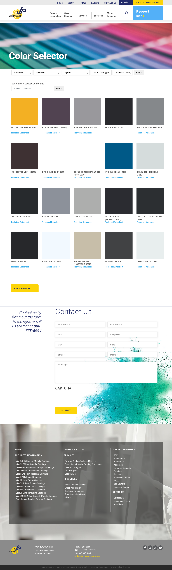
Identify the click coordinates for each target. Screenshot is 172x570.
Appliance (118, 464)
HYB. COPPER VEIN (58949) (23, 172)
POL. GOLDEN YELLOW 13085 (24, 127)
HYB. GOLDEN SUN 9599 (53, 172)
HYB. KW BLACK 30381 (21, 217)
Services (83, 16)
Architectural (119, 458)
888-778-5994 (33, 328)
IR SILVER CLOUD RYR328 (85, 127)
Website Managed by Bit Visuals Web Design (113, 567)
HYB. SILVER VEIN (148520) (54, 127)
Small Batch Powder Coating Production (83, 464)
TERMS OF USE (60, 567)
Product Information (55, 14)
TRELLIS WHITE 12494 (146, 261)
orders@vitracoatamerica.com (87, 556)
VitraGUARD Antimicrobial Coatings (32, 470)
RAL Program (71, 470)
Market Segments (112, 14)
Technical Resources (74, 491)
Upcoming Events (122, 501)
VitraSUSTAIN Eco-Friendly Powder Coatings (36, 496)
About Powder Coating (75, 484)
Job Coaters (119, 484)
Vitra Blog (118, 504)
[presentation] (75, 398)
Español (125, 3)
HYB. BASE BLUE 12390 (115, 172)
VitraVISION (70, 473)
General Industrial (122, 477)
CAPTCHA (63, 388)
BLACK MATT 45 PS (114, 127)
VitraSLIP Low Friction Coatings (30, 483)
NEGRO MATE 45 (18, 261)
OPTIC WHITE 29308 (51, 261)
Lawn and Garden (121, 487)
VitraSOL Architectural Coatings (30, 486)
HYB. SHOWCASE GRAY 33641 (149, 127)
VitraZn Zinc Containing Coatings (31, 492)
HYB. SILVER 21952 (51, 217)
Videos (68, 497)
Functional (118, 474)
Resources (98, 16)
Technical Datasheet (20, 133)
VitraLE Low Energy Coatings (29, 480)
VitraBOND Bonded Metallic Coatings (33, 461)
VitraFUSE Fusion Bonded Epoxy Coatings (35, 467)
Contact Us (119, 498)
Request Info (142, 14)
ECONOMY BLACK (113, 261)
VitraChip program (73, 467)
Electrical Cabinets (122, 468)
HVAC (116, 480)
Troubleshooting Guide (75, 494)
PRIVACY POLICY (48, 567)
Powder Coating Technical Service (80, 461)
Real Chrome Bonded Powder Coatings (34, 499)
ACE (115, 455)
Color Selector (68, 14)
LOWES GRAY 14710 (83, 217)
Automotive (119, 461)
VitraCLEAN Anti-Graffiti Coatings (31, 464)
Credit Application (73, 487)
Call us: (147, 2)
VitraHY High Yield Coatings (28, 477)
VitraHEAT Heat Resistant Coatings (32, 473)
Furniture (118, 471)
